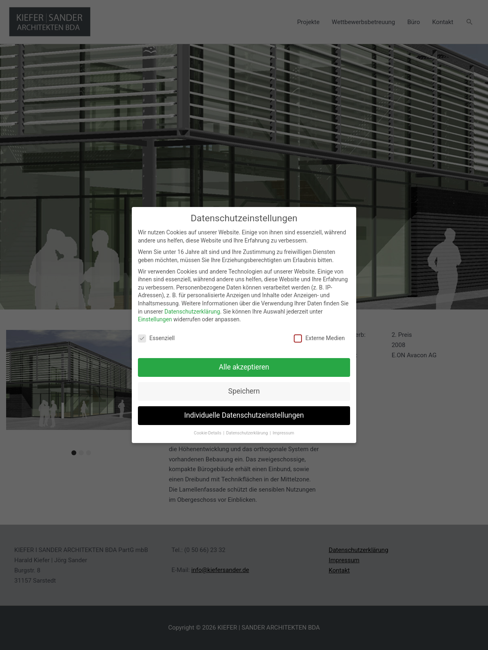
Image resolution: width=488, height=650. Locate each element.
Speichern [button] (244, 386)
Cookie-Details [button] (208, 428)
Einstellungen (155, 314)
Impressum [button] (283, 428)
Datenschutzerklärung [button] (247, 428)
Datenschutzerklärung (192, 306)
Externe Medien (319, 333)
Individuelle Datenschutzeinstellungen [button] (244, 410)
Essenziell (156, 333)
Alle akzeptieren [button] (244, 362)
